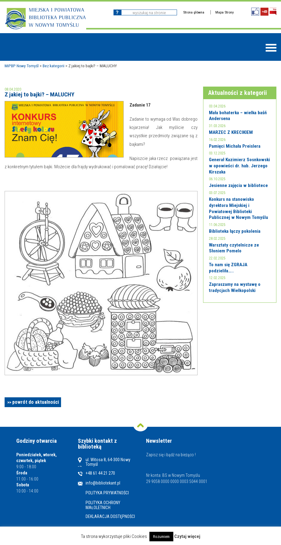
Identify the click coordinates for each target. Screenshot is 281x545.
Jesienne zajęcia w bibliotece (238, 185)
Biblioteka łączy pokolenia (234, 231)
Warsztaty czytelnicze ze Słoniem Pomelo (234, 248)
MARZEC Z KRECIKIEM (231, 132)
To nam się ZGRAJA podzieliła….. (228, 268)
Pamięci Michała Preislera (234, 146)
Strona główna (193, 12)
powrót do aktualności (35, 402)
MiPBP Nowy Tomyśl (22, 65)
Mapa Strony (224, 12)
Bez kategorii (53, 65)
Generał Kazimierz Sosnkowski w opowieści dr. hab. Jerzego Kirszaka (239, 165)
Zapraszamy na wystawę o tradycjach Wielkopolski (234, 287)
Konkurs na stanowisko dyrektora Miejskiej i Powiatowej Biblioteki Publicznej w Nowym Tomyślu (238, 208)
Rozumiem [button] (161, 536)
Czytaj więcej (187, 536)
